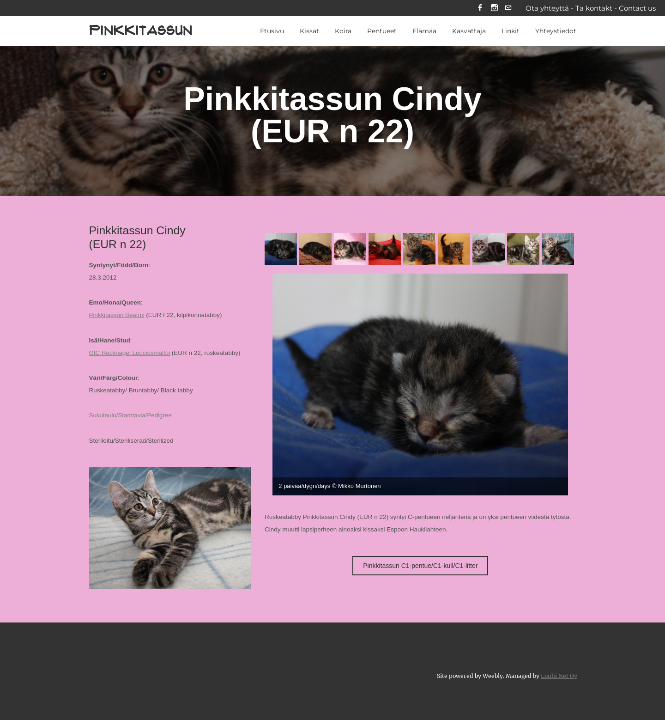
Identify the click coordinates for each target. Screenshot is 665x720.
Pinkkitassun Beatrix (117, 315)
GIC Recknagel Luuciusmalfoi (130, 353)
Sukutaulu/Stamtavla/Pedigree (131, 415)
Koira (343, 32)
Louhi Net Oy (559, 674)
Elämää (424, 32)
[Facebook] (479, 8)
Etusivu (272, 32)
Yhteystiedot (555, 32)
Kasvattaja (469, 32)
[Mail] (508, 8)
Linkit (511, 32)
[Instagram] (493, 8)
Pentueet (382, 32)
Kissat (309, 32)
